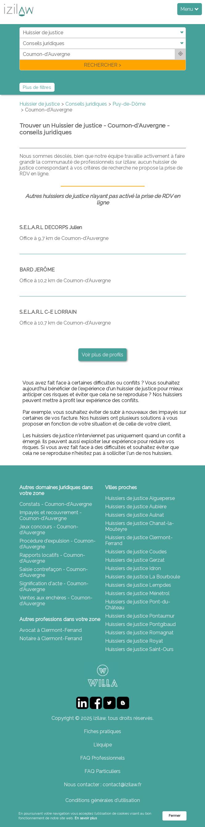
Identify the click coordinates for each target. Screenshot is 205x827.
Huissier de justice (39, 104)
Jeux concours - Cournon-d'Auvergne (48, 529)
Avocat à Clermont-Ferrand (50, 630)
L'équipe (102, 745)
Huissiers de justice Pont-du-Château (137, 605)
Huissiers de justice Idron (133, 568)
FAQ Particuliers (102, 771)
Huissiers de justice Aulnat (134, 515)
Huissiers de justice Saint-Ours (139, 649)
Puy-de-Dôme (129, 104)
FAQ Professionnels (102, 758)
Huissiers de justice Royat (134, 641)
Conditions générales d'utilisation (102, 800)
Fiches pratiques (102, 731)
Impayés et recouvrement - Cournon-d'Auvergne (50, 515)
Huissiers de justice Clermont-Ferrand (139, 540)
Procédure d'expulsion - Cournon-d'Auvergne (57, 544)
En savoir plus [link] (86, 818)
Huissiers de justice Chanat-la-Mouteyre (139, 526)
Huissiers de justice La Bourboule (142, 577)
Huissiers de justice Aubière (135, 507)
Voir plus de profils (102, 355)
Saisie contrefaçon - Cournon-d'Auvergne (53, 572)
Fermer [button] (174, 816)
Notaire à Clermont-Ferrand (50, 638)
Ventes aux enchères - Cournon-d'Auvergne (55, 601)
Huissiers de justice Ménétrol (137, 593)
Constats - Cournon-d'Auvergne (55, 504)
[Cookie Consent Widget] (102, 816)
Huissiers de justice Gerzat (135, 560)
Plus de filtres (37, 87)
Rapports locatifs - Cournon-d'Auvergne (52, 558)
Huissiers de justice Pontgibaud (140, 624)
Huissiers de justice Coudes (136, 552)
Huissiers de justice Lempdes (138, 585)
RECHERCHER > (102, 65)
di (21, 49)
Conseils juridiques (86, 104)
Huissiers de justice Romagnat (139, 633)
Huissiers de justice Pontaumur (139, 616)
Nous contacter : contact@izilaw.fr (102, 784)
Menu (189, 9)
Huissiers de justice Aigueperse (140, 498)
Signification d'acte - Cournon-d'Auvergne (53, 586)
